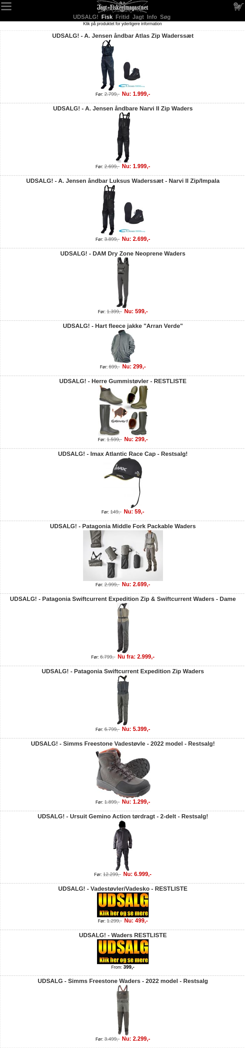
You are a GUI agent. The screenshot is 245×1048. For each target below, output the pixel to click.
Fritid (123, 17)
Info (153, 17)
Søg (165, 17)
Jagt (138, 17)
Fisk (108, 17)
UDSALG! (86, 17)
